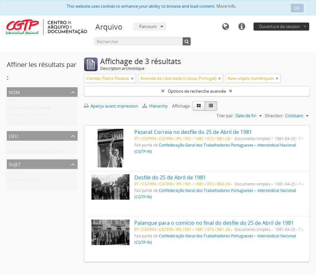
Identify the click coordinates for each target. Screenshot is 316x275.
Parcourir (148, 26)
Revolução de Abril (25, 181)
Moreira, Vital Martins (28, 116)
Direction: (274, 116)
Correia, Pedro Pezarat (29, 108)
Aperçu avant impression (111, 106)
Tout (12, 101)
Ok (297, 8)
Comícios (16, 188)
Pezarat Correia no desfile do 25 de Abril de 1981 (193, 132)
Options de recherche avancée (197, 91)
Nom (14, 91)
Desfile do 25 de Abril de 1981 (170, 177)
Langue (225, 27)
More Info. (226, 6)
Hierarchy (155, 106)
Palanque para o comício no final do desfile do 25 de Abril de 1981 (214, 222)
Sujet (15, 163)
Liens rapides (242, 27)
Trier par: (225, 116)
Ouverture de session (279, 26)
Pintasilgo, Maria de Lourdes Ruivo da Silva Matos (55, 124)
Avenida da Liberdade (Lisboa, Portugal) (46, 152)
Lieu (13, 135)
